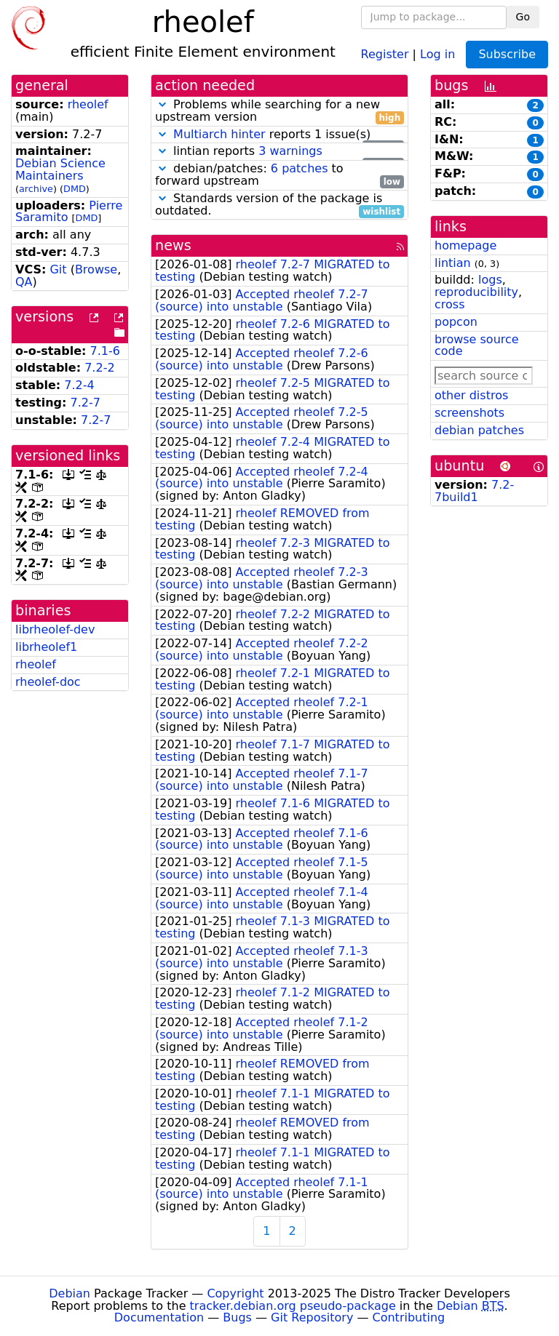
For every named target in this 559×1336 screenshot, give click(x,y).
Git (57, 269)
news (173, 245)
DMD (74, 188)
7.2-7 (85, 402)
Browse (96, 269)
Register (385, 53)
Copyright (235, 1293)
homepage (465, 245)
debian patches (479, 430)
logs (490, 280)
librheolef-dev (55, 629)
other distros (471, 395)
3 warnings (290, 151)
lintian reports (279, 151)
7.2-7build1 (474, 491)
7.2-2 (99, 368)
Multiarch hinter (219, 134)
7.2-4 (79, 385)
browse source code (477, 345)
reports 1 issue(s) (279, 135)
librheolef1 (46, 647)
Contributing (409, 1317)
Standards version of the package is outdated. (279, 205)
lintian (453, 263)
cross (449, 304)
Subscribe (507, 54)
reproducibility (476, 292)
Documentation (159, 1317)
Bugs (237, 1317)
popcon (456, 322)
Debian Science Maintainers (60, 169)
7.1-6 (105, 351)
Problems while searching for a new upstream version (279, 111)
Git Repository (312, 1317)
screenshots (469, 413)
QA (24, 282)
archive (36, 188)
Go (523, 17)
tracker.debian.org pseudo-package (293, 1306)
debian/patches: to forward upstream (279, 175)
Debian (69, 1293)
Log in (437, 53)
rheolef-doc (48, 682)
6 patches (299, 168)
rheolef (88, 104)
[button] (162, 104)
